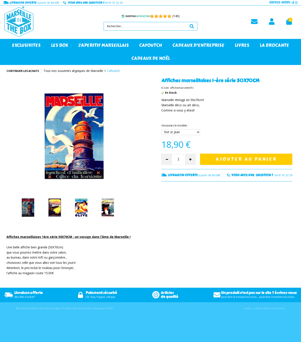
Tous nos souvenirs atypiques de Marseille (73, 71)
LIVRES (242, 45)
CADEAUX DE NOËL (150, 58)
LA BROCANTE (274, 45)
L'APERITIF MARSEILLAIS (103, 45)
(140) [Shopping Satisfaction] (176, 16)
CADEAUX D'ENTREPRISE (198, 45)
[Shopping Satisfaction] (136, 16)
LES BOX (59, 45)
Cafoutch (113, 71)
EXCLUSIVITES (26, 45)
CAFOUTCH (150, 45)
